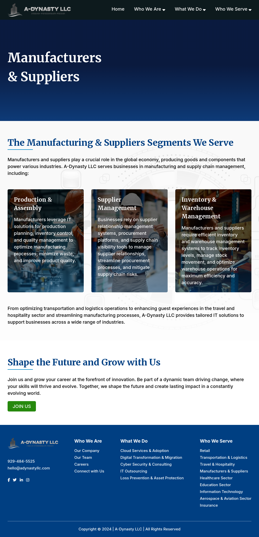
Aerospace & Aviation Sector (225, 498)
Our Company (86, 450)
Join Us (22, 406)
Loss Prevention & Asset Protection (152, 478)
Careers (81, 464)
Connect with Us (89, 471)
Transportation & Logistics (223, 457)
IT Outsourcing (133, 471)
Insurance (209, 505)
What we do (190, 9)
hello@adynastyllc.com (29, 468)
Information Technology (221, 491)
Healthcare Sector (216, 478)
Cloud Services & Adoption (144, 450)
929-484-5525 (21, 461)
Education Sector (215, 484)
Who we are (149, 9)
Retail (205, 450)
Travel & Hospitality (217, 464)
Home (118, 9)
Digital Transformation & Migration (151, 457)
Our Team (83, 457)
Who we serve (233, 9)
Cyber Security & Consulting (146, 464)
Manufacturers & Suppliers (224, 471)
